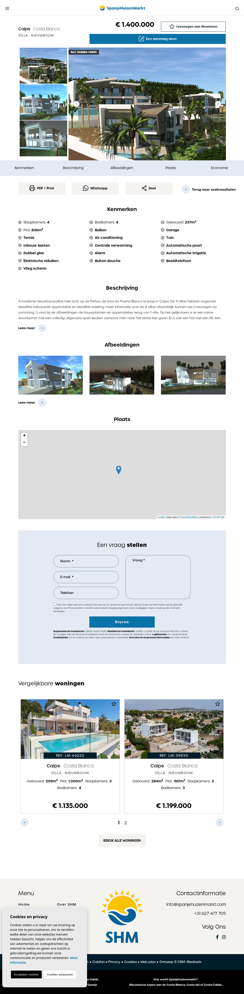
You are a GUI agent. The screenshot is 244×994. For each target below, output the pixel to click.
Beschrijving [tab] (73, 168)
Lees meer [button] (26, 402)
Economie (219, 168)
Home (24, 904)
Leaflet (161, 517)
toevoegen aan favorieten (193, 26)
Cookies (130, 962)
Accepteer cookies (26, 974)
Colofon (98, 962)
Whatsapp (95, 188)
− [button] (24, 442)
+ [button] (24, 436)
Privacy (114, 962)
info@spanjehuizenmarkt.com (196, 904)
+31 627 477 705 (210, 913)
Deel (149, 188)
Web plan (148, 962)
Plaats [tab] (170, 168)
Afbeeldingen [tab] (122, 168)
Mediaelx (194, 962)
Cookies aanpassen (60, 974)
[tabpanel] (70, 756)
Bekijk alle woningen (122, 840)
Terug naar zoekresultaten (204, 189)
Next (218, 104)
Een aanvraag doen (158, 38)
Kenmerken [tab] (24, 168)
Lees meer (26, 328)
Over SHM (67, 904)
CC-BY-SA (218, 517)
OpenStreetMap (189, 517)
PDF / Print (41, 188)
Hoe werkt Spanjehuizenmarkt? (176, 979)
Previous (76, 104)
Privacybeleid (76, 608)
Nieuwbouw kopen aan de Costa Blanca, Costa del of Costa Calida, (175, 985)
